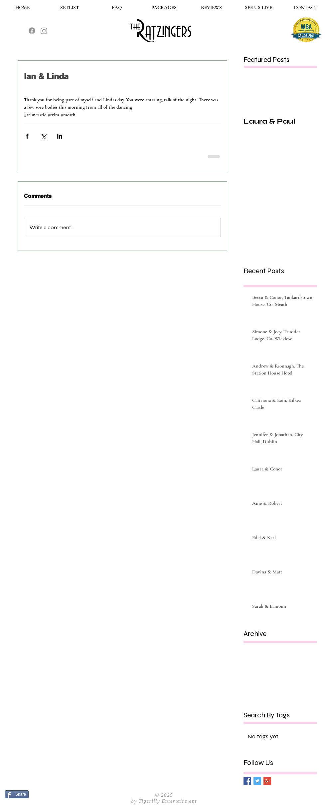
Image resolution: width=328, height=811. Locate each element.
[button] (164, 7)
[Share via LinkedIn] (60, 136)
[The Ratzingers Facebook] (32, 30)
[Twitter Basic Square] (257, 781)
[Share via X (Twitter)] (43, 136)
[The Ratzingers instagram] (44, 30)
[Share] (17, 794)
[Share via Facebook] (27, 136)
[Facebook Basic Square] (247, 781)
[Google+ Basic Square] (267, 781)
